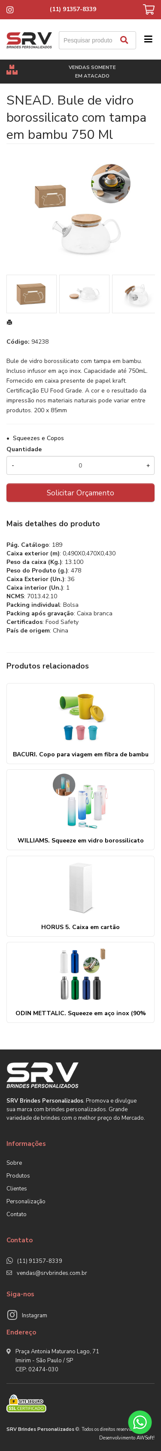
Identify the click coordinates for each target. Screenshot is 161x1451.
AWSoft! (146, 1438)
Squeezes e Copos (38, 438)
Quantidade (24, 449)
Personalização (26, 1201)
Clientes (16, 1189)
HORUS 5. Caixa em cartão (80, 927)
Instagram (34, 1315)
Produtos (18, 1176)
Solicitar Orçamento (80, 493)
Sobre (14, 1163)
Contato (16, 1214)
